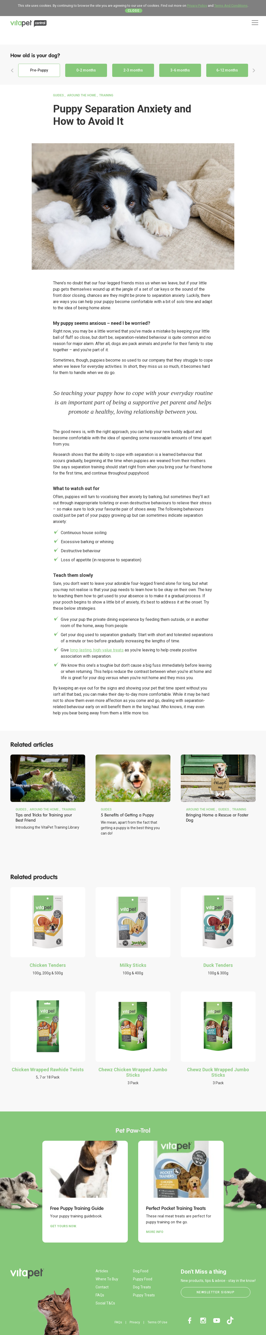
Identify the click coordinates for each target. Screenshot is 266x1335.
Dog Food (140, 1271)
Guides (58, 95)
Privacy (135, 1322)
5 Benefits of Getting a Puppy (127, 815)
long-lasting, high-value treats (97, 650)
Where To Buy (107, 1279)
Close (134, 10)
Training (106, 95)
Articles (102, 1271)
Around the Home (81, 95)
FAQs (100, 1295)
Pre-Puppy (39, 70)
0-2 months (86, 70)
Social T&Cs (105, 1303)
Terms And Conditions (231, 6)
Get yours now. (63, 1226)
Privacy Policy (197, 6)
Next (254, 70)
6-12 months (227, 70)
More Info (154, 1232)
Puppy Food (142, 1279)
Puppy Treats (144, 1295)
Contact (102, 1287)
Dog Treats (142, 1287)
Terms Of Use (157, 1322)
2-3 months (133, 70)
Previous (12, 70)
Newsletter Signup (216, 1292)
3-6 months (180, 70)
